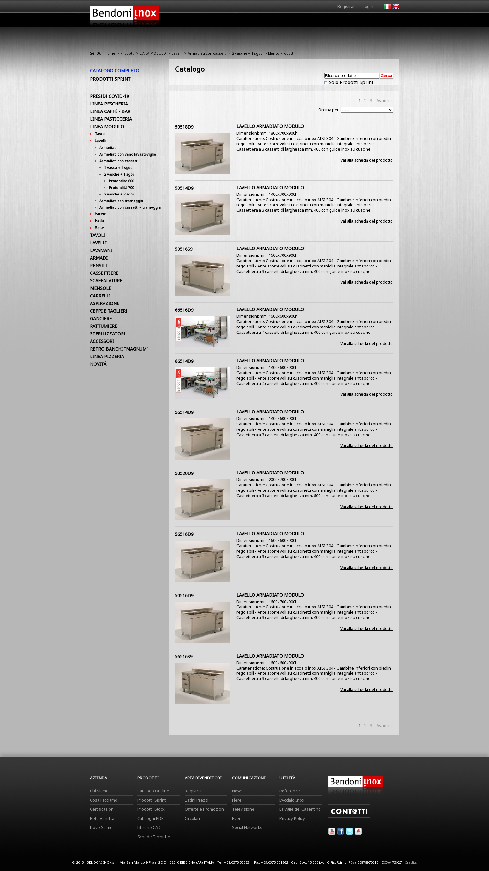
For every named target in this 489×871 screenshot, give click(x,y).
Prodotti (259, 21)
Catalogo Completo (114, 71)
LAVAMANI (101, 250)
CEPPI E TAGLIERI (108, 311)
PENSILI (98, 265)
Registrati (346, 6)
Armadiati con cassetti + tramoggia (130, 207)
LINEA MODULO (153, 53)
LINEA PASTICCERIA (111, 119)
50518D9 (184, 127)
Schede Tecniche (153, 836)
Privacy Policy (292, 818)
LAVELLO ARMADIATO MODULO (270, 126)
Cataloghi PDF (150, 818)
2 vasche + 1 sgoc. (247, 53)
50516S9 (184, 249)
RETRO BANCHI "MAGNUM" (119, 349)
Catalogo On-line (153, 791)
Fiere (237, 800)
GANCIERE (101, 318)
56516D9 (184, 534)
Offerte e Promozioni (205, 809)
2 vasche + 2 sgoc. (119, 194)
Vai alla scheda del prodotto (366, 160)
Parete (100, 214)
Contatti (390, 19)
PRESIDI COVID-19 (109, 96)
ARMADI (99, 258)
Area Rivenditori (293, 21)
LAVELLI (98, 243)
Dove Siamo (101, 827)
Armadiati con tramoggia (121, 200)
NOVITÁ (98, 364)
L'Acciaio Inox (291, 800)
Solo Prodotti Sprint (350, 82)
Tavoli (100, 133)
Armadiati (107, 147)
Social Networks (247, 827)
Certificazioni (102, 809)
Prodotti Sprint (110, 79)
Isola (99, 221)
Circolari (192, 818)
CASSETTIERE (104, 273)
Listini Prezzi (196, 800)
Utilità (367, 21)
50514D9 (184, 188)
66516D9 (184, 310)
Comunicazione (335, 21)
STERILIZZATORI (107, 334)
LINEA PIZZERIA (107, 356)
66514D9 (184, 361)
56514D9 (184, 412)
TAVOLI (97, 235)
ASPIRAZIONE (104, 303)
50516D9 (184, 595)
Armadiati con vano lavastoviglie (127, 154)
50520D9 (184, 473)
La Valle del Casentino (300, 809)
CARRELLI (100, 296)
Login (368, 6)
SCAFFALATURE (106, 281)
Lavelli (176, 53)
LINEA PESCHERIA (109, 104)
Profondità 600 (121, 180)
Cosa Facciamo (103, 800)
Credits (411, 862)
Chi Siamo (99, 791)
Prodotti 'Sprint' (152, 800)
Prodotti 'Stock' (151, 809)
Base (99, 228)
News (237, 791)
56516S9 (184, 656)
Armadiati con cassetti (207, 53)
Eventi (238, 818)
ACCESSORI (102, 341)
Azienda (233, 21)
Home (209, 19)
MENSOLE (100, 288)
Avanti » (384, 101)
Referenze (289, 791)
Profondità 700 (121, 187)
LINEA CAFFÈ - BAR (110, 111)
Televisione (243, 809)
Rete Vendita (102, 818)
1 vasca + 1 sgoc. (118, 167)
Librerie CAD (149, 827)
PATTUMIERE (103, 326)
